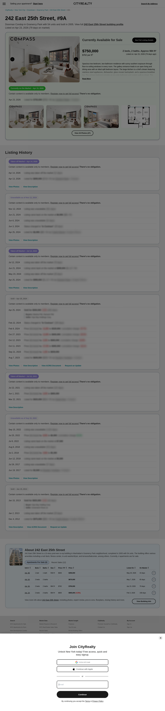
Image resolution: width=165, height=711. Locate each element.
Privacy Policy (97, 701)
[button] (83, 662)
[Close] (161, 638)
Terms (87, 701)
